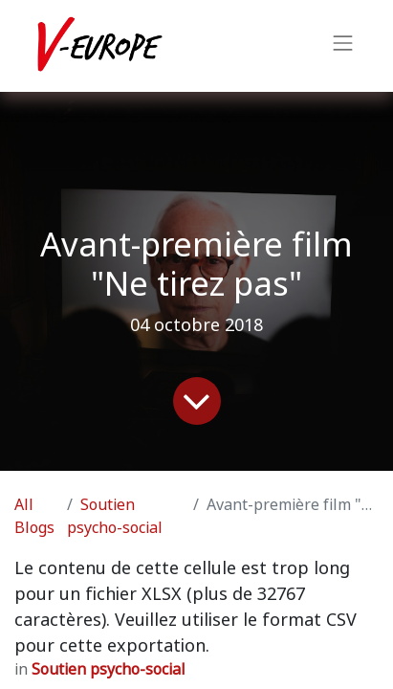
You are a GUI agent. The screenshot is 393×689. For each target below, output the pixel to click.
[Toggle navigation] (343, 46)
